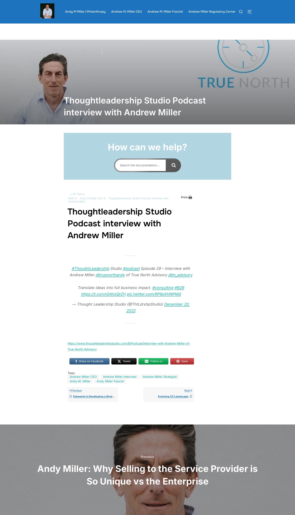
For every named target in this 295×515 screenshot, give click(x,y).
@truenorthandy (110, 282)
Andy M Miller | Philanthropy (85, 12)
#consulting (162, 295)
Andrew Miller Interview (119, 384)
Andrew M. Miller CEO (126, 12)
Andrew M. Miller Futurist (165, 12)
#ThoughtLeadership (90, 276)
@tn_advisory (180, 282)
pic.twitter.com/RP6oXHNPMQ (154, 301)
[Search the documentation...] (140, 172)
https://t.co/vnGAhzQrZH (103, 301)
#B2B (179, 295)
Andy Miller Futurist (110, 388)
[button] (186, 205)
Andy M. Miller (80, 388)
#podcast (131, 276)
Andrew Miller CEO (83, 384)
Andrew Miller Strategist (160, 384)
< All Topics (77, 201)
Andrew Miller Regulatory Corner (212, 12)
